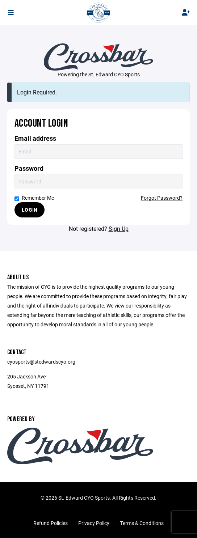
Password (28, 168)
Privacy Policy (93, 523)
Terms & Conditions (142, 523)
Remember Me (34, 197)
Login (29, 209)
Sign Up (119, 228)
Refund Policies (50, 523)
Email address (35, 138)
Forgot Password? (162, 197)
